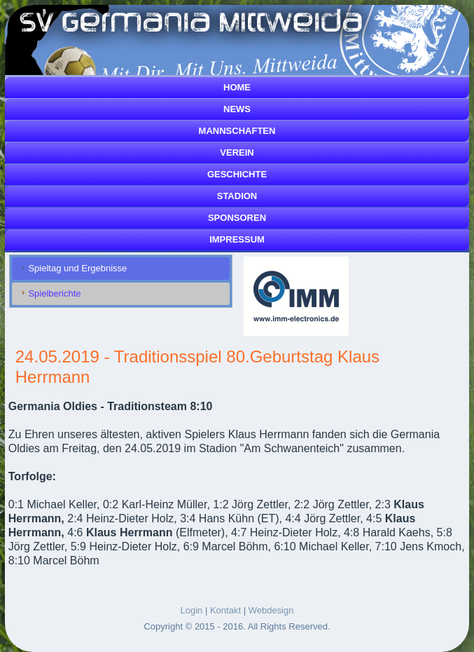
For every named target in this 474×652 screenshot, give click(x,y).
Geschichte (237, 174)
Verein (236, 152)
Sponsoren (237, 217)
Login (192, 610)
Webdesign (271, 610)
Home (237, 87)
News (237, 109)
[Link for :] (296, 296)
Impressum (237, 239)
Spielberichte (54, 293)
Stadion (237, 196)
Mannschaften (237, 130)
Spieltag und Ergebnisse (77, 268)
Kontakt (225, 610)
